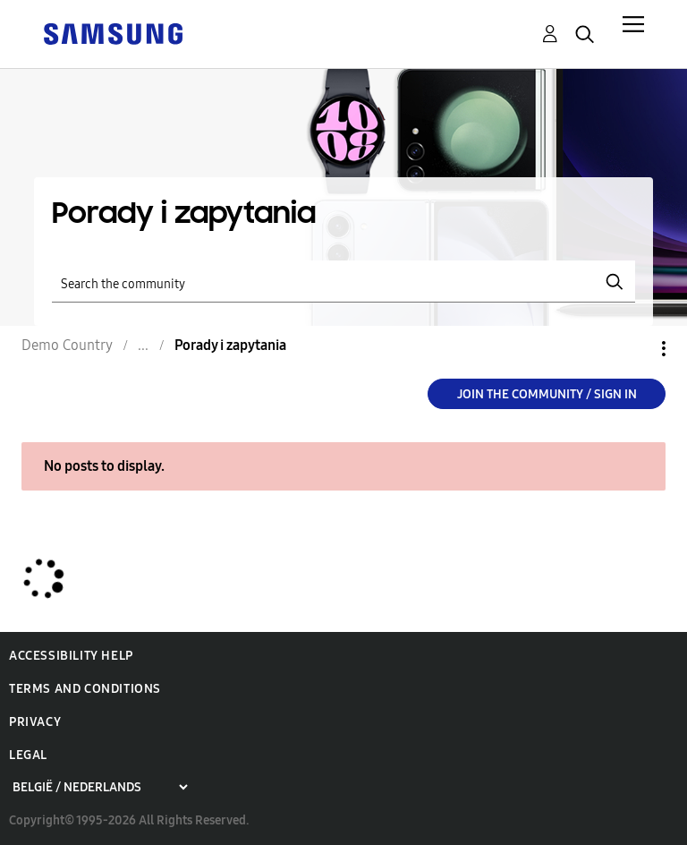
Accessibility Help (71, 655)
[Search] (343, 281)
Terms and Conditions (85, 688)
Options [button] (633, 349)
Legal (28, 755)
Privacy (35, 722)
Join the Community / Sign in (547, 394)
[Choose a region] (100, 787)
